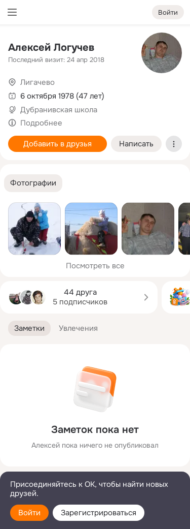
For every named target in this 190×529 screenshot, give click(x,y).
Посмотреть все (95, 266)
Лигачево (37, 82)
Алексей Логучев (51, 47)
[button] (33, 183)
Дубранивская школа (58, 110)
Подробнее (41, 123)
